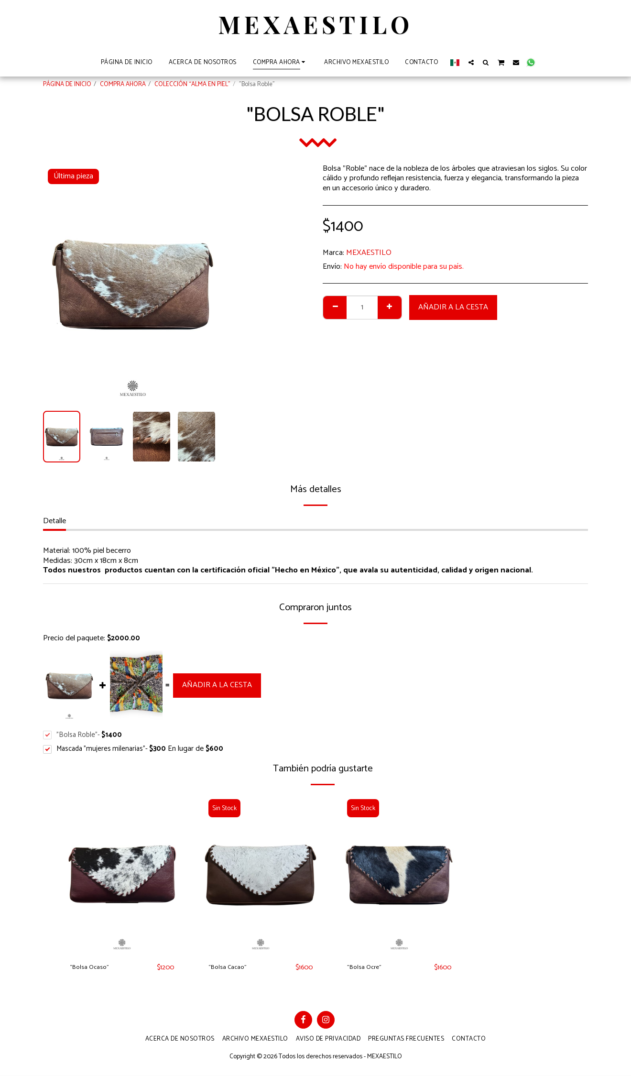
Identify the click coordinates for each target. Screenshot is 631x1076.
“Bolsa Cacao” (231, 968)
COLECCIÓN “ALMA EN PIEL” (192, 84)
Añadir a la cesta (453, 307)
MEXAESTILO (369, 252)
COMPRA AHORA (123, 84)
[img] (122, 874)
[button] (471, 62)
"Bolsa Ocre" (368, 968)
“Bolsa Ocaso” (93, 968)
